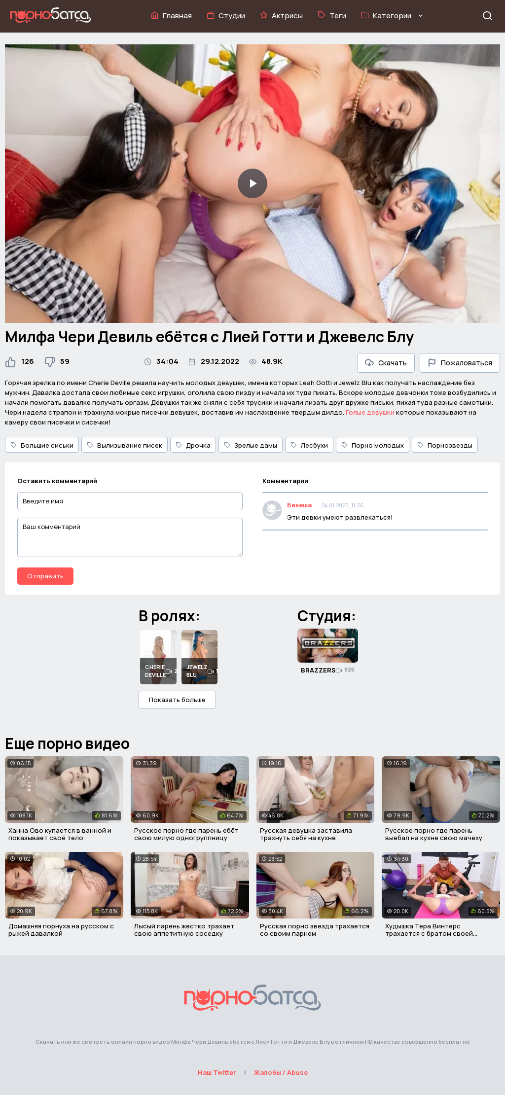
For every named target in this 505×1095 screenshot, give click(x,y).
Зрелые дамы (250, 445)
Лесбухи (309, 445)
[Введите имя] (130, 501)
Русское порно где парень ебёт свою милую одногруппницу (186, 834)
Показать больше (177, 699)
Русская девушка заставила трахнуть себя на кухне (306, 834)
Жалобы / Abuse (281, 1072)
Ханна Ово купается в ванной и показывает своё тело (59, 834)
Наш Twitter (217, 1072)
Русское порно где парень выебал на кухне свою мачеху (433, 834)
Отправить (45, 575)
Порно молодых (372, 445)
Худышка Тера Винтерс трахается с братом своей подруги (429, 933)
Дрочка (193, 445)
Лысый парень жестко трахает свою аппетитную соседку (184, 929)
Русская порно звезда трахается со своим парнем (314, 929)
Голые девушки (370, 412)
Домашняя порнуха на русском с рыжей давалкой (61, 929)
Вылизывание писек (124, 445)
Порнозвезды (444, 445)
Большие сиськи (41, 445)
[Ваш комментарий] (130, 537)
